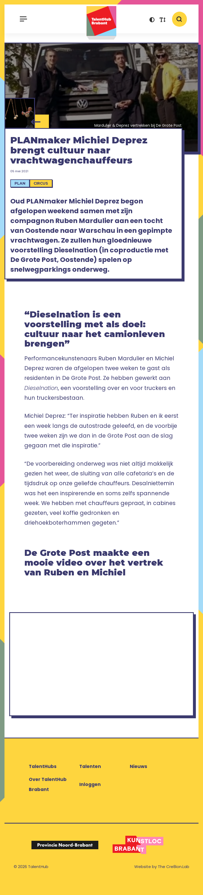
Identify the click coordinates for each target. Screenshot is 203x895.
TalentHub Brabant (101, 23)
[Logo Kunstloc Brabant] (138, 860)
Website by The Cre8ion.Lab (161, 882)
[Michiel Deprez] (19, 115)
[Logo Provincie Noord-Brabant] (64, 860)
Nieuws (138, 782)
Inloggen (90, 800)
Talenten (90, 782)
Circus (45, 195)
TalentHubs (43, 782)
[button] (152, 20)
